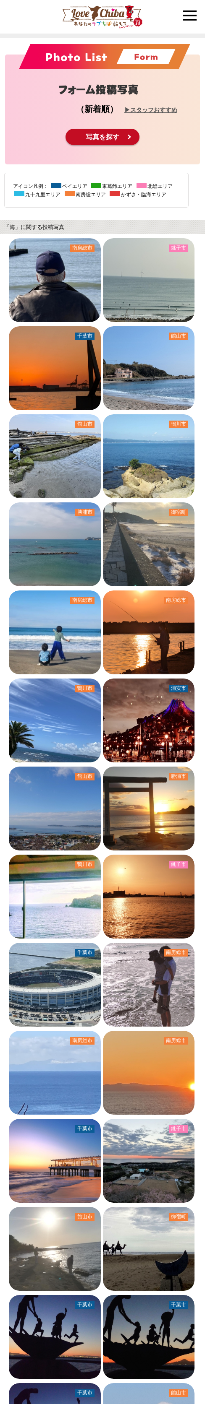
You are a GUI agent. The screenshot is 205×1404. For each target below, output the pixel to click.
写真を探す (102, 136)
